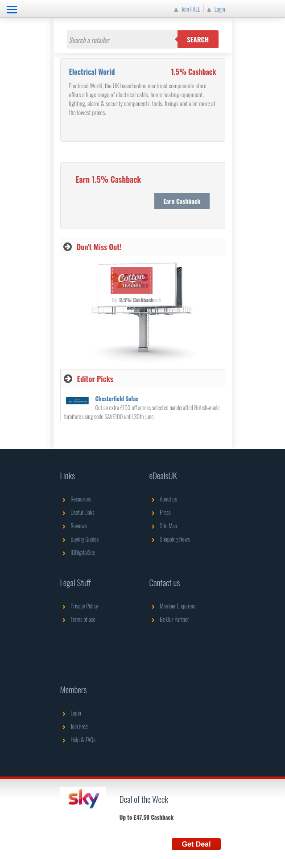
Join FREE (186, 8)
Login (215, 8)
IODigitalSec (77, 552)
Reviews (73, 525)
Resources (75, 498)
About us (163, 498)
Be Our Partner (169, 619)
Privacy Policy (79, 605)
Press (160, 512)
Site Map (163, 525)
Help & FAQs (77, 739)
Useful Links (77, 512)
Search (198, 39)
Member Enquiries (172, 605)
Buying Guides (79, 538)
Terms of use (77, 619)
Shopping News (169, 538)
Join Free (74, 726)
